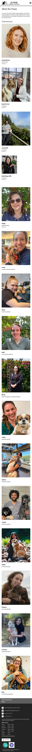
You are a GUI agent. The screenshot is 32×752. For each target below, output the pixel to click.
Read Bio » (4, 179)
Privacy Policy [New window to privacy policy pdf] (5, 750)
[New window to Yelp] (4, 702)
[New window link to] (12, 745)
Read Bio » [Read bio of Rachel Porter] (4, 107)
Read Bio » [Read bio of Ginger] (4, 226)
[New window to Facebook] (2, 702)
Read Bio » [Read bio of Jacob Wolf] (4, 151)
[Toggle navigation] (30, 3)
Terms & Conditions (10, 750)
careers (6, 739)
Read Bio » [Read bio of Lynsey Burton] (4, 63)
